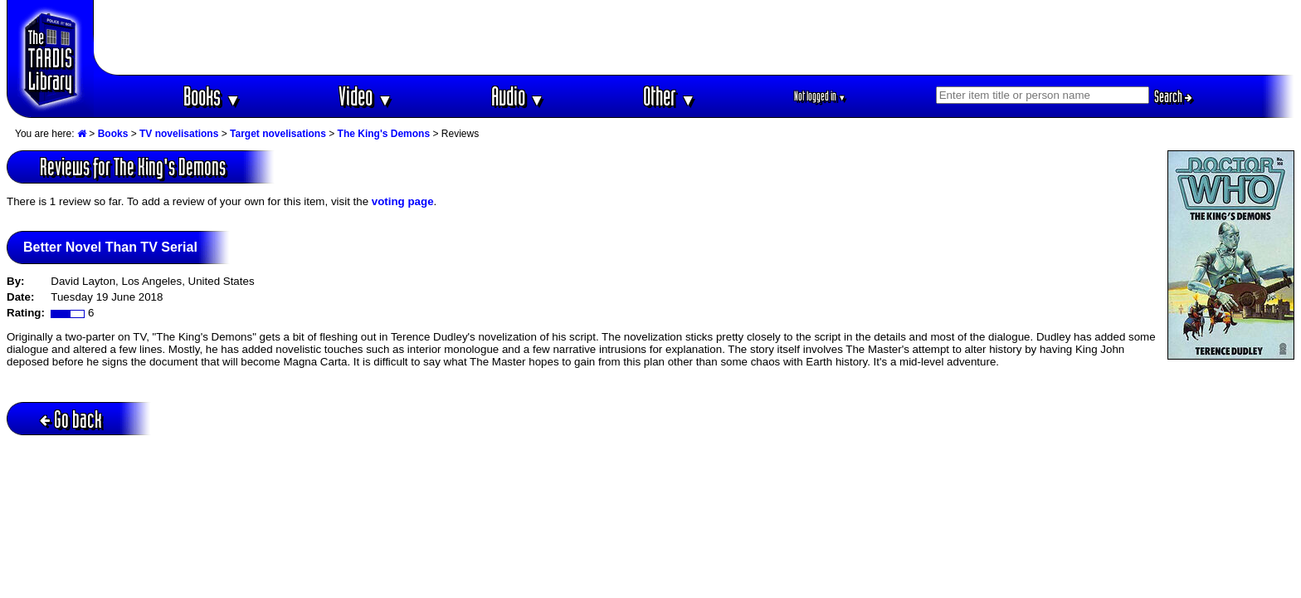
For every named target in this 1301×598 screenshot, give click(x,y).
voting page (403, 201)
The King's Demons (384, 134)
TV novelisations (178, 134)
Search (1173, 96)
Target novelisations (278, 134)
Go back (71, 419)
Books (212, 95)
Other (669, 95)
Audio (518, 95)
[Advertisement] (694, 37)
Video (365, 95)
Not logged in (820, 96)
